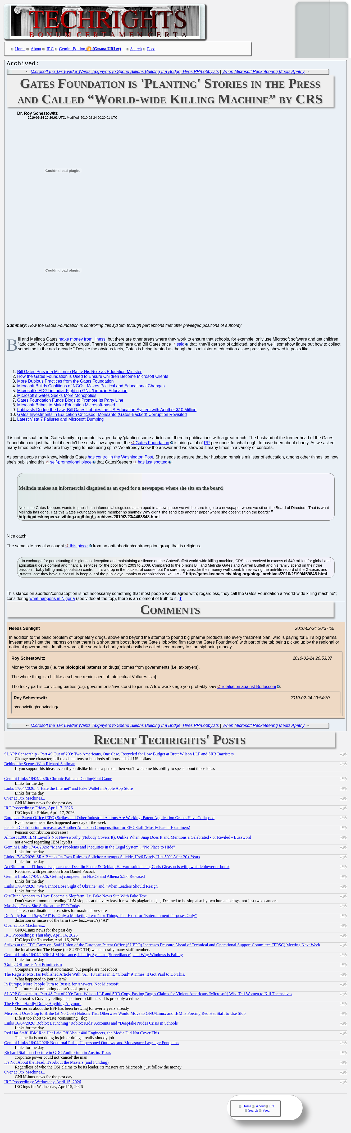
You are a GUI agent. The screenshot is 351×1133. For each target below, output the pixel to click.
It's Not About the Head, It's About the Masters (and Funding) (56, 1063)
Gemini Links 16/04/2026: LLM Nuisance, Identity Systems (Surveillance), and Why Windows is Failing (93, 956)
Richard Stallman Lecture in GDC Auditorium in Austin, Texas (57, 1054)
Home (20, 49)
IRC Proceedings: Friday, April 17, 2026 (38, 809)
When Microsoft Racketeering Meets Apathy (263, 73)
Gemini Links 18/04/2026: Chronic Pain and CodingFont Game (58, 780)
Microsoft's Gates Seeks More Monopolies (56, 397)
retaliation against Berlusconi (249, 688)
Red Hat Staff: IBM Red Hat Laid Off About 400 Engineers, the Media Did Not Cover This (81, 1034)
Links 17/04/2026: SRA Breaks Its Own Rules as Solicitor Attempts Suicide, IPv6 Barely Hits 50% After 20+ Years (102, 858)
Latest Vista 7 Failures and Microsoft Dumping (60, 420)
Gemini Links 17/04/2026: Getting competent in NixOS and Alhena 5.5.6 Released (74, 877)
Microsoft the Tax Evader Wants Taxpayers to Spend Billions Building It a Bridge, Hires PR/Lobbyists (125, 73)
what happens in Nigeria (52, 600)
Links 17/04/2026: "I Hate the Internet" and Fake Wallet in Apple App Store (68, 789)
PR (207, 444)
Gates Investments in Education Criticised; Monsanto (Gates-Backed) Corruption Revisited (102, 416)
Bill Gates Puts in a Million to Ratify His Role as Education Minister (79, 373)
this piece (79, 547)
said (180, 345)
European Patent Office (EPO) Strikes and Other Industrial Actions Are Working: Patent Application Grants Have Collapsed (109, 819)
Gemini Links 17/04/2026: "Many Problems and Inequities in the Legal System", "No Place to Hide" (89, 848)
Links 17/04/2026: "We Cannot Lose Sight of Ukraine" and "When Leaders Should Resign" (81, 887)
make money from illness (82, 340)
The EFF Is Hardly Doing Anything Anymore (42, 1005)
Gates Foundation (152, 444)
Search (136, 49)
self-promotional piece (71, 463)
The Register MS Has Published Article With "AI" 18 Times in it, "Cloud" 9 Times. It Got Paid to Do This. (94, 975)
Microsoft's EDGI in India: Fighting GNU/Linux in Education (72, 392)
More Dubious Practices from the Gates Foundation (65, 382)
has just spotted (152, 463)
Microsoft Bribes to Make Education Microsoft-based (66, 406)
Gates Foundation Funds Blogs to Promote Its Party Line (70, 401)
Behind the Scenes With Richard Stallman (39, 765)
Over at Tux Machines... (24, 799)
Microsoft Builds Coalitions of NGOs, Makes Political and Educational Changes (91, 387)
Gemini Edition (72, 49)
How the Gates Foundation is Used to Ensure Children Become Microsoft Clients (92, 377)
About (36, 49)
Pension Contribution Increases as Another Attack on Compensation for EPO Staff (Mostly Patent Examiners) (97, 829)
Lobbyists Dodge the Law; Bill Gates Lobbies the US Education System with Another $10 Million (107, 411)
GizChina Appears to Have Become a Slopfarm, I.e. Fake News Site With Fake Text (75, 897)
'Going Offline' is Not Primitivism (33, 966)
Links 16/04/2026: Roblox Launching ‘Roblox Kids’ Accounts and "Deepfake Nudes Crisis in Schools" (91, 1024)
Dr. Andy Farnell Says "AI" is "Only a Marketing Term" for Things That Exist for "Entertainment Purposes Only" (100, 917)
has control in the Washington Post (120, 458)
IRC (50, 49)
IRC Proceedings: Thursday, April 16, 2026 (41, 936)
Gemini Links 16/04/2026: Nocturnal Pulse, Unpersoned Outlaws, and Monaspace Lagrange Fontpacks (91, 1044)
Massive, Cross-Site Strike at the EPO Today (42, 907)
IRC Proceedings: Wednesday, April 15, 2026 (42, 1083)
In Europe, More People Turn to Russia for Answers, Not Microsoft (61, 985)
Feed (151, 49)
